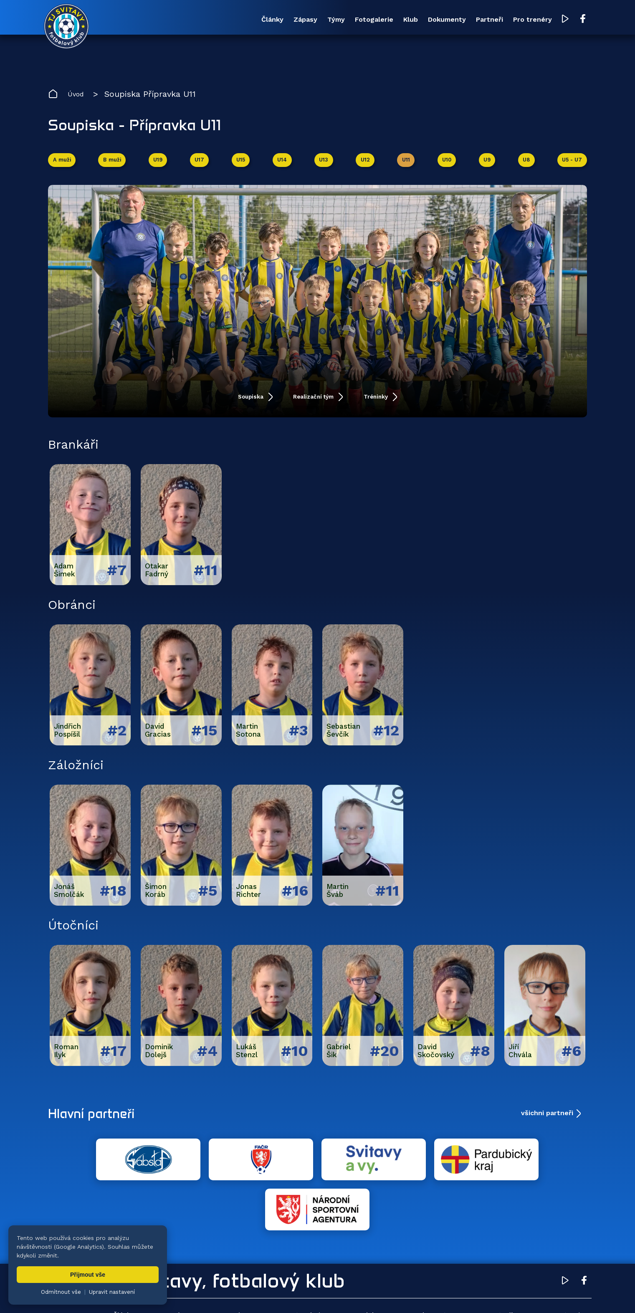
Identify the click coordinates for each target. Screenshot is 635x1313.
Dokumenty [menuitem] (401, 19)
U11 (405, 166)
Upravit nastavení (112, 1292)
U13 (324, 166)
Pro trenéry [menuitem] (522, 19)
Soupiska (227, 405)
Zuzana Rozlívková (175, 1294)
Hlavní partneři (99, 1122)
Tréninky (401, 405)
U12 (365, 166)
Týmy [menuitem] (240, 19)
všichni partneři (547, 1122)
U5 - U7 (570, 166)
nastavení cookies (334, 1294)
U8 (524, 166)
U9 (486, 166)
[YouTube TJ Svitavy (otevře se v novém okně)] (562, 20)
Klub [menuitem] (348, 19)
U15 (242, 166)
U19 (159, 166)
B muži (114, 166)
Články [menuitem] (144, 19)
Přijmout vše (87, 1274)
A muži (63, 166)
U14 (283, 166)
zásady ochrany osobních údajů (409, 1294)
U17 (200, 166)
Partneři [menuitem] (462, 19)
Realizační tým (314, 405)
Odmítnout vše (61, 1292)
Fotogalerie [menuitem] (295, 19)
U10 (446, 166)
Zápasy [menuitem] (193, 19)
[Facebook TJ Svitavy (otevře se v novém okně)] (579, 20)
